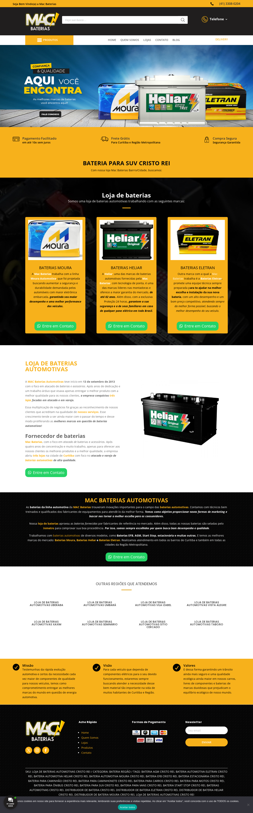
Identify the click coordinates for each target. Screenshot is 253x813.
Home (112, 40)
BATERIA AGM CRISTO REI (157, 771)
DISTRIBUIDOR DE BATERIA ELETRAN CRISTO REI (147, 790)
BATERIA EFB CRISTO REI (161, 776)
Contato (86, 753)
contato (161, 40)
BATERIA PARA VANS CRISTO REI (140, 785)
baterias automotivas (39, 460)
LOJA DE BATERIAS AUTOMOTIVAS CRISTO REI (165, 794)
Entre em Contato (58, 326)
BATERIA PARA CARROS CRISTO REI (156, 781)
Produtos (87, 747)
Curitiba (69, 455)
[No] (248, 805)
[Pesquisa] (183, 20)
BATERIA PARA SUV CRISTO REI (99, 785)
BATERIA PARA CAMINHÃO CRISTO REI (52, 781)
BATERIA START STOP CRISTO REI (184, 785)
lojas (147, 40)
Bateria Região (120, 771)
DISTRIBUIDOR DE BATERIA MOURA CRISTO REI (104, 794)
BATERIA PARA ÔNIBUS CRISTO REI (56, 785)
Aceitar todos (127, 807)
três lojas (39, 455)
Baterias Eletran (211, 278)
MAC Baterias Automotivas (46, 381)
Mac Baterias (43, 274)
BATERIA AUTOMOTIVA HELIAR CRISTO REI (61, 776)
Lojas (84, 742)
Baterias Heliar (86, 540)
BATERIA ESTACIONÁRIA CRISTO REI (201, 776)
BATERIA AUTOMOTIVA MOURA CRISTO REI (116, 776)
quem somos (129, 40)
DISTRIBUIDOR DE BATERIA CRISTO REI (89, 790)
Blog (176, 40)
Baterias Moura (65, 540)
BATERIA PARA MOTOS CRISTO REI (202, 781)
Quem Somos (89, 737)
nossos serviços (88, 412)
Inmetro (48, 528)
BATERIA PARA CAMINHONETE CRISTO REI (105, 781)
